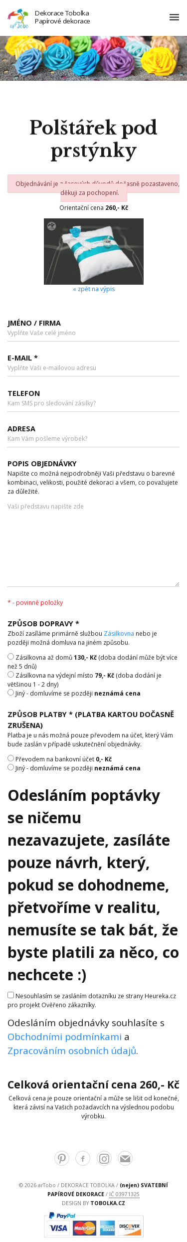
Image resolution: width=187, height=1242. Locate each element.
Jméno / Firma (34, 324)
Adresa (21, 429)
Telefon (23, 394)
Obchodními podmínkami (64, 1038)
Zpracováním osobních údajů (71, 1052)
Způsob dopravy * (43, 625)
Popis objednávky (42, 465)
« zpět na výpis (94, 289)
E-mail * (22, 359)
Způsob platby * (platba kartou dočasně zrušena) (90, 721)
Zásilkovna (119, 634)
